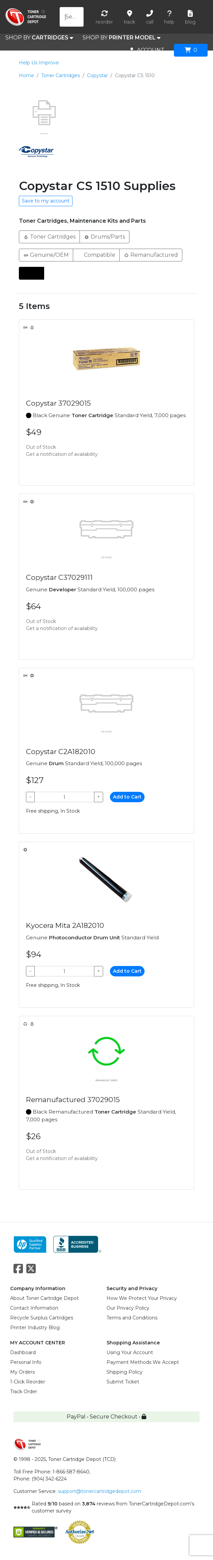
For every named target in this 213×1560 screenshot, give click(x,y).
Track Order (23, 1392)
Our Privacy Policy (127, 1308)
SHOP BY (39, 38)
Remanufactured (151, 254)
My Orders (22, 1372)
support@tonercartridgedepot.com (99, 1491)
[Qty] (64, 797)
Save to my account (45, 201)
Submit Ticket (122, 1382)
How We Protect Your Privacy (141, 1298)
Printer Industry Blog (35, 1327)
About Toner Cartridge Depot (44, 1298)
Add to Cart (127, 797)
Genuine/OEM (46, 254)
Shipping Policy (124, 1372)
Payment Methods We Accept (142, 1362)
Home (26, 75)
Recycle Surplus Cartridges (41, 1318)
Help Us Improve (39, 63)
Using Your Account (129, 1352)
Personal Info (25, 1362)
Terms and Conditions (131, 1318)
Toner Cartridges (60, 75)
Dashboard (23, 1352)
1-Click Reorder (27, 1382)
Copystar (97, 75)
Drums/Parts (104, 236)
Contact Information (34, 1308)
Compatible (96, 254)
